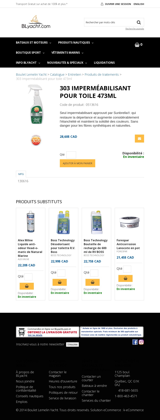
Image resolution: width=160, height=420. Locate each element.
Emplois (21, 402)
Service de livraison (62, 398)
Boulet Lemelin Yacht (31, 74)
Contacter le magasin (58, 374)
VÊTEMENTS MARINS (67, 53)
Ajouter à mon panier (77, 163)
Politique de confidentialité (26, 388)
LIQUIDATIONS (104, 63)
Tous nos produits (62, 387)
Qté (62, 154)
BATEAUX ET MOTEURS (33, 42)
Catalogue (57, 74)
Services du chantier (96, 400)
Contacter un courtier (91, 378)
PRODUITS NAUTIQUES (75, 42)
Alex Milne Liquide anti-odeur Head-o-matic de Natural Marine (30, 248)
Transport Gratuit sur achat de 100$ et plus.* (41, 4)
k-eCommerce (133, 410)
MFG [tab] (21, 174)
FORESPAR (122, 251)
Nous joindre (25, 381)
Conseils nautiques (29, 396)
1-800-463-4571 (126, 396)
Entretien (74, 74)
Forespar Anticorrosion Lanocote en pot (128, 244)
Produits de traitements (102, 74)
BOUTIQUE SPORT (30, 53)
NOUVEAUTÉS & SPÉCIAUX (67, 63)
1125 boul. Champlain (122, 374)
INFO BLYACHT (28, 63)
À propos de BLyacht (25, 374)
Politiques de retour (63, 392)
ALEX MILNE (23, 259)
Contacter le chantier (90, 393)
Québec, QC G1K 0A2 (127, 383)
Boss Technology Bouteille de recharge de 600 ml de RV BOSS (95, 246)
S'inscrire (72, 344)
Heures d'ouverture (63, 381)
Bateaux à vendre (94, 385)
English (139, 4)
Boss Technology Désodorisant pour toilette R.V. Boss (63, 246)
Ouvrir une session (118, 4)
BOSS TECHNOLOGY (61, 255)
